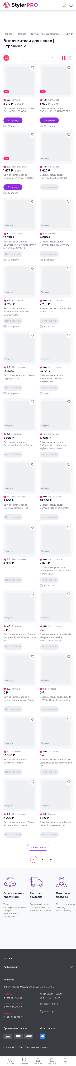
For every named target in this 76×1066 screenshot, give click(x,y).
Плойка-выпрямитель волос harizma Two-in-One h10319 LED (55, 570)
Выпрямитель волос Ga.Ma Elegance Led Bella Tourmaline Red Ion (55, 637)
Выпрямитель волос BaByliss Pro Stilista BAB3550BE (51, 378)
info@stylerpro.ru (49, 1003)
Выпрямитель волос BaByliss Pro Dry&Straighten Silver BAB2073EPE (19, 244)
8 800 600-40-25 (13, 1017)
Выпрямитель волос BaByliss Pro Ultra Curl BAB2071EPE (16, 311)
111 (4, 567)
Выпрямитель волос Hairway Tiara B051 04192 (54, 243)
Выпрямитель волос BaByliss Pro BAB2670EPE (55, 109)
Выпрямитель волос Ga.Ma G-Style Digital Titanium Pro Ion (19, 637)
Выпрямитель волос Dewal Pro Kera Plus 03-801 (19, 824)
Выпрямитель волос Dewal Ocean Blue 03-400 (19, 109)
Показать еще (38, 847)
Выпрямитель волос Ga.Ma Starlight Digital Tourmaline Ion (56, 762)
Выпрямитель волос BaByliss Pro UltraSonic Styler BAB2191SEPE (53, 445)
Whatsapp (64, 5)
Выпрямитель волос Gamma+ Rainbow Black (17, 444)
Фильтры (6, 58)
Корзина (52, 1064)
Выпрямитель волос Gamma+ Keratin (15, 761)
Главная (10, 1064)
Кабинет (38, 1064)
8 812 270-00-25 (12, 1007)
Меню (66, 1064)
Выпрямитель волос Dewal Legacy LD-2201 (19, 377)
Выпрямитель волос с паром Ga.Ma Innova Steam (19, 698)
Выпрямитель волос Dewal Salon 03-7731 (56, 310)
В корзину (13, 120)
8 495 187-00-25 (12, 997)
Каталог (24, 1064)
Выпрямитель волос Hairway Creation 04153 (53, 176)
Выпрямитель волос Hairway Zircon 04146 (15, 506)
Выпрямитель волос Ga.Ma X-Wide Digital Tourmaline (55, 698)
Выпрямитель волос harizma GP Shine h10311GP (19, 176)
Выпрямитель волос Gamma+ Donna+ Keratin (54, 506)
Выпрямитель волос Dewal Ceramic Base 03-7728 (56, 824)
